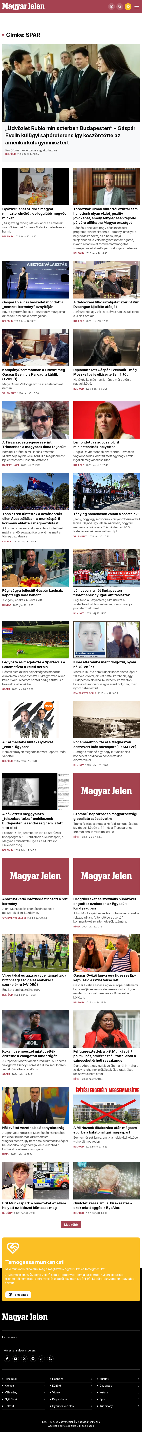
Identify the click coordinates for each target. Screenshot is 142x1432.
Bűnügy (104, 1378)
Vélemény (11, 1392)
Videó (56, 1392)
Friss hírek (11, 1378)
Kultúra (104, 1392)
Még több (71, 1225)
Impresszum (9, 1337)
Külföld (56, 1385)
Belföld (9, 1406)
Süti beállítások (85, 1425)
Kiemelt (9, 1385)
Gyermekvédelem (63, 1406)
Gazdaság (106, 1385)
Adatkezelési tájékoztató (62, 1425)
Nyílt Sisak (11, 1399)
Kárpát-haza (60, 1399)
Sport (103, 1399)
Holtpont (57, 1378)
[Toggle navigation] (136, 6)
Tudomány (106, 1406)
